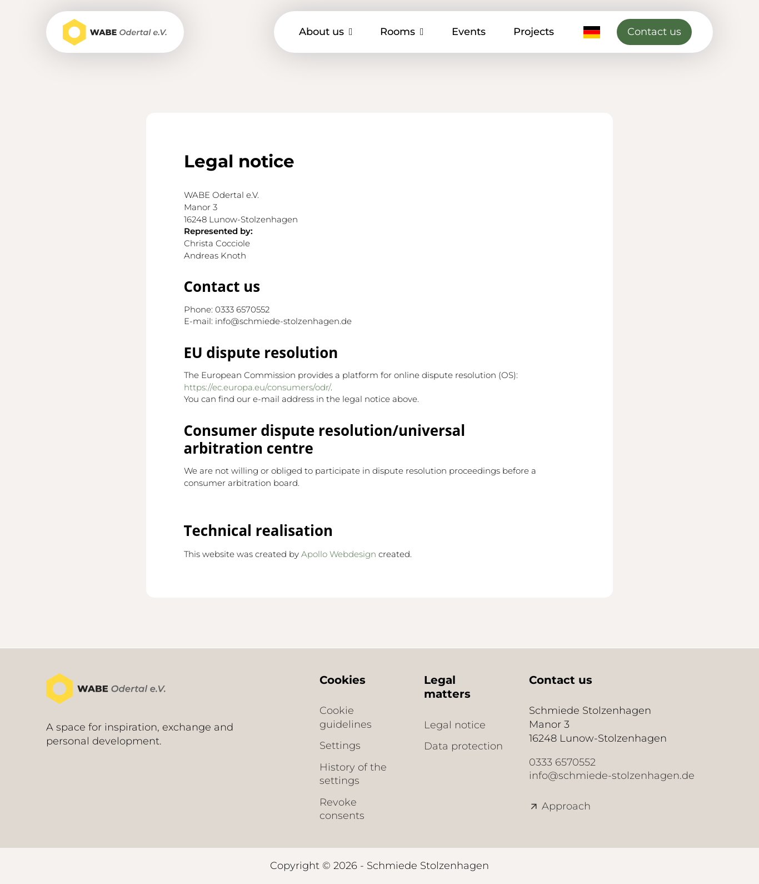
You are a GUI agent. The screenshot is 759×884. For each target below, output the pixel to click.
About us (321, 32)
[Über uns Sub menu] (351, 32)
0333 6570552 (562, 762)
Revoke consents (341, 809)
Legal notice (455, 725)
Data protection (463, 746)
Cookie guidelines (345, 717)
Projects (533, 32)
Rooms (397, 32)
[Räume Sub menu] (422, 32)
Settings (340, 745)
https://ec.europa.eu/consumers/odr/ (257, 387)
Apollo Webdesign (338, 554)
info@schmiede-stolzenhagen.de (612, 775)
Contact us (654, 32)
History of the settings (353, 774)
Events (469, 32)
